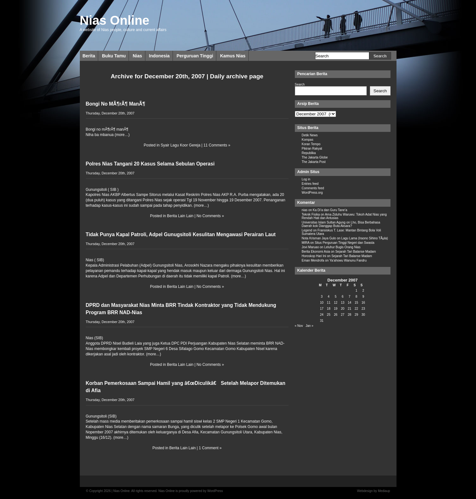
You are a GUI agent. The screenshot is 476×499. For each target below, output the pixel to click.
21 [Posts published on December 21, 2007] (349, 308)
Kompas (308, 139)
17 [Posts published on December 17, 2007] (321, 308)
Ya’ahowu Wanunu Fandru (347, 260)
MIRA (305, 242)
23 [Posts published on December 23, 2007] (363, 308)
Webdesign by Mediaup (373, 491)
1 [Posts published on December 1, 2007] (357, 290)
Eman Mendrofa (313, 260)
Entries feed (310, 183)
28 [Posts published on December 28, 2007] (349, 314)
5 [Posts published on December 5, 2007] (336, 296)
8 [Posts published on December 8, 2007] (357, 296)
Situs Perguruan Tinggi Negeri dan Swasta (344, 242)
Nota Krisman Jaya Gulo (319, 238)
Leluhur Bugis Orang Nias (342, 247)
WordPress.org (312, 192)
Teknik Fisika (311, 214)
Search (300, 84)
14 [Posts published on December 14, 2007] (349, 302)
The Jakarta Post (314, 162)
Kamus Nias (232, 55)
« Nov (299, 325)
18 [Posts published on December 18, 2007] (328, 308)
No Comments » (210, 216)
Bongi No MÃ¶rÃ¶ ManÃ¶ (115, 104)
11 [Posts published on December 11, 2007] (328, 302)
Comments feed (313, 188)
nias (305, 210)
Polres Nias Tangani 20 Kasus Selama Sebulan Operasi (150, 163)
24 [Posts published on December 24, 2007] (321, 314)
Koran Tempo (311, 144)
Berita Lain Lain (180, 216)
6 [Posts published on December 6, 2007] (343, 296)
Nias (137, 55)
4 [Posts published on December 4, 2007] (329, 296)
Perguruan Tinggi (194, 55)
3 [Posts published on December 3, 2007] (322, 296)
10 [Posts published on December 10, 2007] (321, 302)
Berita (89, 55)
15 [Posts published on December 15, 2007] (356, 302)
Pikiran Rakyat (312, 148)
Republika (309, 153)
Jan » (309, 325)
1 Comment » (210, 448)
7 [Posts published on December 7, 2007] (350, 296)
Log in (306, 179)
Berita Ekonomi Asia (316, 251)
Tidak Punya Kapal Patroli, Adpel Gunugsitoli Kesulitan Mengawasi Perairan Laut (181, 234)
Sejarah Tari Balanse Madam (355, 251)
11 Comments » (216, 145)
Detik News (310, 135)
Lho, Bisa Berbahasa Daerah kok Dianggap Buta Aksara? (341, 224)
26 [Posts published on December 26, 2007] (335, 314)
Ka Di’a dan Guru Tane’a (330, 210)
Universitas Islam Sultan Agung (324, 222)
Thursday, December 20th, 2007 (110, 113)
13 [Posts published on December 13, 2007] (342, 302)
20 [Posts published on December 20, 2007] (342, 308)
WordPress (215, 491)
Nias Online (114, 20)
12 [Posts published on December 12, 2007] (335, 302)
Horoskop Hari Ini (314, 256)
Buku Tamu (114, 55)
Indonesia (159, 55)
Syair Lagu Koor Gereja (180, 145)
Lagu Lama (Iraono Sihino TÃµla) (364, 238)
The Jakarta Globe (315, 157)
